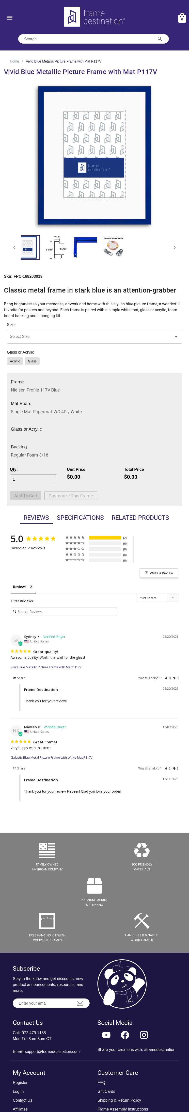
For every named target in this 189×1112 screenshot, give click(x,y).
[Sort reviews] (157, 597)
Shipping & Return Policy (119, 1100)
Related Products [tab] (140, 517)
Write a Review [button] (161, 573)
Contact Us (22, 1100)
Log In (18, 1091)
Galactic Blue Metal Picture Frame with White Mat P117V (52, 757)
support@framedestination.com (52, 1051)
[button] (94, 336)
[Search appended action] (160, 39)
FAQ (101, 1082)
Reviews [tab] (36, 517)
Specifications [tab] (80, 517)
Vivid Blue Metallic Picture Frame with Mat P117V (46, 667)
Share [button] (19, 678)
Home (14, 61)
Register (20, 1082)
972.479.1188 (34, 1033)
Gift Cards (106, 1091)
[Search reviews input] (64, 611)
